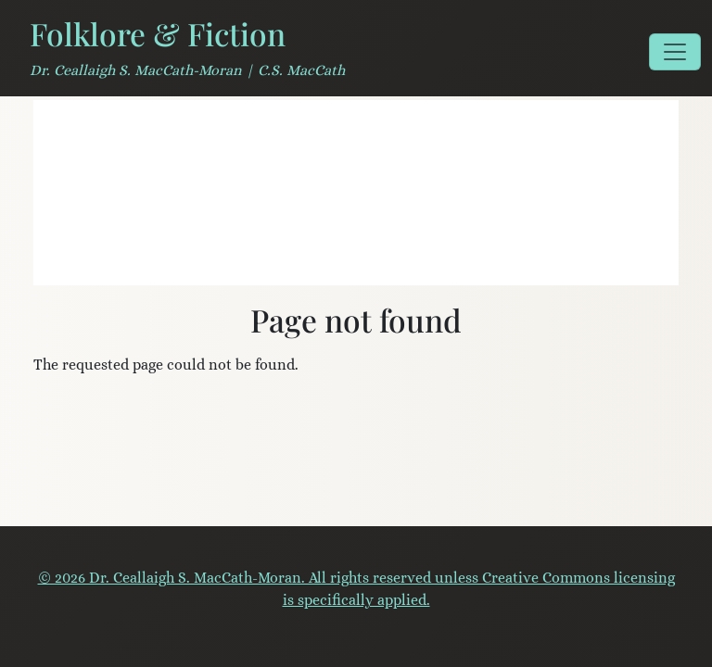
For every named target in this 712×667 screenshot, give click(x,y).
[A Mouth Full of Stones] (356, 260)
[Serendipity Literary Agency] (423, 260)
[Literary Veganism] (289, 260)
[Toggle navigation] (675, 51)
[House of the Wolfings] (389, 260)
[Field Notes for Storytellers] (323, 260)
